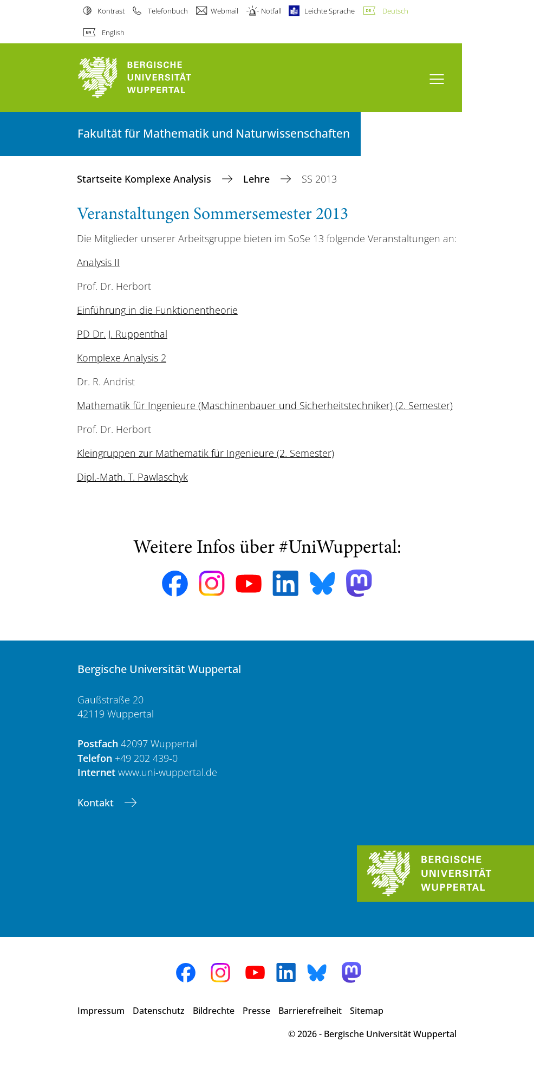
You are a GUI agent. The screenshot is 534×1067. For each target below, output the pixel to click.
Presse (256, 1011)
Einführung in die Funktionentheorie (157, 309)
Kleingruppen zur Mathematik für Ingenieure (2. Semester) (205, 453)
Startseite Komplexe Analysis (145, 178)
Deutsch (395, 11)
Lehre (257, 178)
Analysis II (98, 262)
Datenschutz (159, 1011)
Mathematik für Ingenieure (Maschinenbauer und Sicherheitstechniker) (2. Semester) (265, 405)
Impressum (101, 1011)
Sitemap (366, 1011)
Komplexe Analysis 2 (121, 357)
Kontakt (96, 802)
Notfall (271, 11)
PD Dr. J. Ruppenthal (122, 333)
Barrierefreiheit (310, 1011)
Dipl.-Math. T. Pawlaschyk (132, 476)
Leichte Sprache (329, 11)
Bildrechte (214, 1011)
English (113, 32)
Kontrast (111, 11)
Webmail (224, 11)
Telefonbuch (168, 11)
